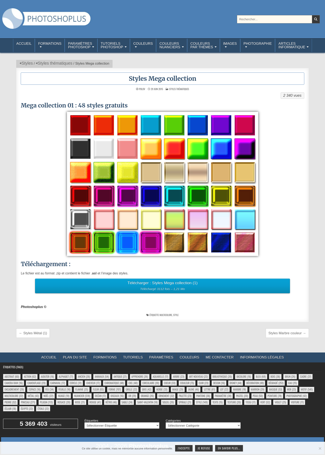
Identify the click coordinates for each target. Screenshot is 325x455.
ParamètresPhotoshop (80, 45)
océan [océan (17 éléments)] (100, 396)
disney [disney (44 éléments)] (235, 383)
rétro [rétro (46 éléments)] (111, 402)
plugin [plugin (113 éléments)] (46, 402)
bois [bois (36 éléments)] (275, 376)
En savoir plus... (229, 448)
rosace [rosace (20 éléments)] (63, 402)
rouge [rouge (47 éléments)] (95, 402)
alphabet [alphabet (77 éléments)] (66, 376)
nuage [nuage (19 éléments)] (63, 396)
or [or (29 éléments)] (132, 396)
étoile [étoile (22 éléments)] (43, 409)
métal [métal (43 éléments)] (33, 396)
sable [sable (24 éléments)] (127, 402)
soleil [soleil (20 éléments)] (168, 402)
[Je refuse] (320, 448)
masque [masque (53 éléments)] (275, 389)
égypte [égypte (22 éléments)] (27, 409)
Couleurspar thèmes (201, 45)
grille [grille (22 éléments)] (131, 389)
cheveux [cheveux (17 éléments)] (92, 383)
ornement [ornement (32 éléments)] (166, 396)
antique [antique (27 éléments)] (120, 376)
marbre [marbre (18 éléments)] (239, 389)
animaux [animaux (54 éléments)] (102, 376)
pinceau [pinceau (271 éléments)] (28, 402)
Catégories (173, 420)
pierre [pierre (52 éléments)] (10, 402)
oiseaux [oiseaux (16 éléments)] (117, 396)
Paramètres (161, 357)
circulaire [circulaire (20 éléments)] (150, 383)
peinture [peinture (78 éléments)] (275, 396)
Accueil (24, 45)
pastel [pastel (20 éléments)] (242, 396)
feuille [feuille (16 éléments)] (64, 389)
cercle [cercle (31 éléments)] (75, 383)
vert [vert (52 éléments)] (265, 402)
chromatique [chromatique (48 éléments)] (114, 383)
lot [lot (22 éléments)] (224, 389)
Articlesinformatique (291, 45)
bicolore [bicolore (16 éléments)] (243, 376)
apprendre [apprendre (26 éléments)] (139, 376)
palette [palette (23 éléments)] (185, 396)
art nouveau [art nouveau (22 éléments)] (198, 376)
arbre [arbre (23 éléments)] (178, 376)
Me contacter (220, 357)
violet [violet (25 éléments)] (280, 402)
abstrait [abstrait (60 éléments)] (12, 376)
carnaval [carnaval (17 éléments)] (57, 383)
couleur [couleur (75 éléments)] (187, 383)
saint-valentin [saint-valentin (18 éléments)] (147, 402)
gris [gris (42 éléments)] (147, 389)
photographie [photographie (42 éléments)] (296, 396)
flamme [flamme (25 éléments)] (81, 389)
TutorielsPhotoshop (112, 45)
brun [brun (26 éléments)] (290, 376)
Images (230, 44)
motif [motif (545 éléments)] (307, 389)
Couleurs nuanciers (169, 45)
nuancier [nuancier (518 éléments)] (82, 396)
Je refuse (204, 448)
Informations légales (262, 357)
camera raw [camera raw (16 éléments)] (14, 383)
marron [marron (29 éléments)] (257, 389)
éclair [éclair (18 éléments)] (10, 409)
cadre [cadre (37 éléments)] (305, 376)
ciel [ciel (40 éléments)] (133, 383)
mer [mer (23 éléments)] (291, 389)
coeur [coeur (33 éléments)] (169, 383)
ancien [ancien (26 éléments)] (84, 376)
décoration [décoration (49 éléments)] (255, 383)
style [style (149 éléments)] (202, 402)
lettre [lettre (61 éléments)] (209, 389)
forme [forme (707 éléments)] (115, 389)
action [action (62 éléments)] (30, 376)
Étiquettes (91, 420)
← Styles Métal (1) (33, 333)
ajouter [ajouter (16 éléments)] (47, 376)
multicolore (165, 315)
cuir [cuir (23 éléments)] (203, 383)
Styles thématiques (55, 63)
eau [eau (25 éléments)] (292, 383)
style (176, 315)
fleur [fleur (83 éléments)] (98, 389)
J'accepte (184, 448)
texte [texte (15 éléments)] (217, 402)
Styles (27, 63)
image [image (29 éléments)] (177, 389)
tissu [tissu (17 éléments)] (251, 402)
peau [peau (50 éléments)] (258, 396)
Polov (142, 89)
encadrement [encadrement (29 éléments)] (14, 389)
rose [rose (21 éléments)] (80, 402)
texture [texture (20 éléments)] (234, 402)
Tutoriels (133, 357)
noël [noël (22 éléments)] (48, 396)
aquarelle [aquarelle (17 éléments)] (160, 376)
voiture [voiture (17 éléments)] (297, 402)
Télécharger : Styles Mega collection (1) (162, 286)
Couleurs (143, 44)
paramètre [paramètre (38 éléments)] (223, 396)
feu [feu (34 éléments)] (49, 389)
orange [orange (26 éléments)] (147, 396)
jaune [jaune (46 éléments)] (193, 389)
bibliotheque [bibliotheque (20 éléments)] (222, 376)
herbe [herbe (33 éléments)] (161, 389)
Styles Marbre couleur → (287, 333)
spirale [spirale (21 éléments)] (185, 402)
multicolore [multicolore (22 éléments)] (14, 396)
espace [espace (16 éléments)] (34, 389)
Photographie (258, 44)
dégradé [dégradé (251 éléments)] (276, 383)
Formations (49, 44)
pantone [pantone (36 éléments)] (203, 396)
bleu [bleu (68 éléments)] (261, 376)
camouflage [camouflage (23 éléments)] (36, 383)
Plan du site (75, 357)
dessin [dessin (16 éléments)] (219, 383)
